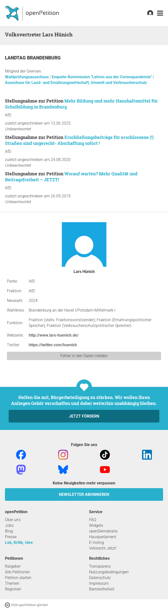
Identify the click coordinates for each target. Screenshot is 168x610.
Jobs (9, 525)
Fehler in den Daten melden (84, 355)
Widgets (96, 525)
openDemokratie (103, 531)
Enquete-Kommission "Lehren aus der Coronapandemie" (102, 77)
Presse (11, 536)
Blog (9, 531)
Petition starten (18, 577)
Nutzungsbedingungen (109, 572)
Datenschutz (100, 577)
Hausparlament (102, 536)
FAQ (92, 519)
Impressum (99, 583)
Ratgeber (13, 566)
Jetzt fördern (84, 416)
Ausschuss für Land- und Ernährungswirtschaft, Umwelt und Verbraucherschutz (76, 82)
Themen (12, 583)
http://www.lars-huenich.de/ (54, 335)
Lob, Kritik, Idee (19, 542)
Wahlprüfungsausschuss (27, 77)
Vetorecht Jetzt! (102, 548)
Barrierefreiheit (101, 589)
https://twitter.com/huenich (53, 345)
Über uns (13, 519)
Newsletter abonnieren (84, 494)
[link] (160, 13)
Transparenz (100, 566)
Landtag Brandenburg (33, 58)
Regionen (13, 589)
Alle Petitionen (17, 572)
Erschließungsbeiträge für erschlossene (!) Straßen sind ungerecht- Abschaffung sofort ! (79, 140)
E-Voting (96, 542)
